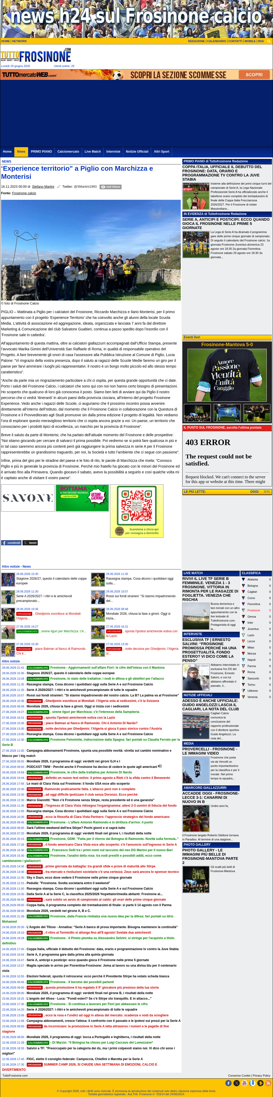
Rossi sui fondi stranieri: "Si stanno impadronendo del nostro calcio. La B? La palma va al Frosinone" (103, 695)
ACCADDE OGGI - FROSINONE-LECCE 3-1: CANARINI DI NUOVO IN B (210, 797)
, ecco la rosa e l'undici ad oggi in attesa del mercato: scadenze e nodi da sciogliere (98, 1015)
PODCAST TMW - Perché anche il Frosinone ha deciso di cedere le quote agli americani (92, 767)
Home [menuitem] (7, 151)
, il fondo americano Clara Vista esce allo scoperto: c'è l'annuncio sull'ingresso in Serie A (102, 844)
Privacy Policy (261, 1075)
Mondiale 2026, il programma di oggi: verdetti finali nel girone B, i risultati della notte (90, 993)
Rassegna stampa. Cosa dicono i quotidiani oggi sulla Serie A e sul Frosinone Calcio (90, 684)
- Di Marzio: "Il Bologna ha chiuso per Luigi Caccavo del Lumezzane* (90, 1042)
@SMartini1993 (85, 187)
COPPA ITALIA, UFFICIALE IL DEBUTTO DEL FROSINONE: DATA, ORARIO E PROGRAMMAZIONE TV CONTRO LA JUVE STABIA (222, 173)
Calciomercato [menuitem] (68, 151)
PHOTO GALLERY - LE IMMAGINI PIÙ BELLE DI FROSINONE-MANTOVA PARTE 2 (210, 856)
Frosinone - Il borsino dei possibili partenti (70, 982)
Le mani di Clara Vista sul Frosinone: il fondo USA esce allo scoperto (78, 783)
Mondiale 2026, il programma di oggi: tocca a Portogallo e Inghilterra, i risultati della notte (94, 1037)
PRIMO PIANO (194, 161)
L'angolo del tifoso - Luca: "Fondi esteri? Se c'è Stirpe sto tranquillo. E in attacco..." (89, 998)
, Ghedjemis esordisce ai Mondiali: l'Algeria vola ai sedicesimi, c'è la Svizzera (93, 701)
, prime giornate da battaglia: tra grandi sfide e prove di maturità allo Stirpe (91, 866)
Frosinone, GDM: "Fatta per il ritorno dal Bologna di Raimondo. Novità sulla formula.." (103, 839)
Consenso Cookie (239, 1075)
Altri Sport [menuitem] (161, 151)
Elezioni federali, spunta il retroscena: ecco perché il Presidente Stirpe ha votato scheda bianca (98, 976)
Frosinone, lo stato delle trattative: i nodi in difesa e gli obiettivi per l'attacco (95, 678)
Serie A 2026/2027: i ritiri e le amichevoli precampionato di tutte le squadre (82, 690)
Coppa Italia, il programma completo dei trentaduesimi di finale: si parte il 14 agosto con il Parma (99, 905)
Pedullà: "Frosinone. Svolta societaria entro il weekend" (68, 883)
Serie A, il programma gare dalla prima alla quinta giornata (70, 954)
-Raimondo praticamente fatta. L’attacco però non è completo (81, 789)
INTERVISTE (193, 634)
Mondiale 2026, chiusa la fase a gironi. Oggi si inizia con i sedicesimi (78, 706)
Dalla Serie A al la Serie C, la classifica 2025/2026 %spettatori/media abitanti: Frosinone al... (95, 894)
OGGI (254, 492)
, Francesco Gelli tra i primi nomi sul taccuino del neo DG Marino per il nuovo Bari (100, 850)
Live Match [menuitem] (93, 151)
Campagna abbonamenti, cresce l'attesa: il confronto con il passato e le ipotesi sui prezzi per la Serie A (104, 1021)
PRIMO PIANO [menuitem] (41, 151)
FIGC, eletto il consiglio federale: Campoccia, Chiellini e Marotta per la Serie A (85, 1059)
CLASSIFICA (251, 573)
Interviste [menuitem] (113, 151)
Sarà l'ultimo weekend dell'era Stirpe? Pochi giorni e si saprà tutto (76, 828)
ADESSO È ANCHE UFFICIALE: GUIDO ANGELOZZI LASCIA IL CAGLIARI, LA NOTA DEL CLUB (210, 705)
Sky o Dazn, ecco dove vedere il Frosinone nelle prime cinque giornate (79, 877)
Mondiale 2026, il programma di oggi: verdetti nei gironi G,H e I (73, 761)
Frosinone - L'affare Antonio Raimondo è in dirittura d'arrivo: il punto (90, 822)
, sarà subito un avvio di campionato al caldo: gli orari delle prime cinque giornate (96, 899)
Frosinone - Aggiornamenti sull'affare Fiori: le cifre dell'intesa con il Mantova (96, 667)
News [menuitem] (21, 151)
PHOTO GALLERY (197, 844)
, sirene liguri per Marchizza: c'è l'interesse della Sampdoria (83, 712)
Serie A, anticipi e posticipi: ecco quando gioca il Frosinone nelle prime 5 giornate (88, 960)
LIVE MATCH (193, 573)
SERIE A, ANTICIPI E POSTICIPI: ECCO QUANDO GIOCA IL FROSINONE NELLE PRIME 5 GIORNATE (226, 223)
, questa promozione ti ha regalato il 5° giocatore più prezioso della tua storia (93, 987)
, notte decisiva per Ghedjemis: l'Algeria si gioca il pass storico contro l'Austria (94, 728)
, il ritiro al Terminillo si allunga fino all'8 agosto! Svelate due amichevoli (89, 932)
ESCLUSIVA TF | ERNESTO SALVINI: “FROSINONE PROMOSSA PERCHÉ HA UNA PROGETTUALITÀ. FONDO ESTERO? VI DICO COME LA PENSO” (209, 650)
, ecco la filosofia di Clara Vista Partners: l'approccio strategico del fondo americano (98, 817)
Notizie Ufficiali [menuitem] (137, 151)
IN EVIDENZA (194, 214)
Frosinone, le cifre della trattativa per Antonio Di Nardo (79, 772)
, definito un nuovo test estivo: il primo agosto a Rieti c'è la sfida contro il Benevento (98, 778)
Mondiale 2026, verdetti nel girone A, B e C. (59, 911)
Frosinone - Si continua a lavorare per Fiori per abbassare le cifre (87, 1004)
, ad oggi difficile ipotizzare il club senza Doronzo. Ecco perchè (82, 794)
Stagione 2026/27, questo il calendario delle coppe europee (71, 673)
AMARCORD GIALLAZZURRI (205, 788)
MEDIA (189, 743)
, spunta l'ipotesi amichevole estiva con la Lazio (71, 717)
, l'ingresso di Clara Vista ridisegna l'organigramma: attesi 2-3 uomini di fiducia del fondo (102, 805)
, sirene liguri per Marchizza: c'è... (51, 631)
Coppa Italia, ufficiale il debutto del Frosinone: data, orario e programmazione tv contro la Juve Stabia (103, 949)
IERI (267, 492)
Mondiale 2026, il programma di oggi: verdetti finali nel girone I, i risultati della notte (89, 833)
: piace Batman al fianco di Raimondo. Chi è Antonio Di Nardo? (82, 723)
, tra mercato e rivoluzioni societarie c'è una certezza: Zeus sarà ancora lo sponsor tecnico (103, 872)
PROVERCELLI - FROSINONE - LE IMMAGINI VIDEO (209, 751)
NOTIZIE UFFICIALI (198, 695)
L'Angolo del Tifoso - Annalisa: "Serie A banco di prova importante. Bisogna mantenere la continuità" (102, 927)
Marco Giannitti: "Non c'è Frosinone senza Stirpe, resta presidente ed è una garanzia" (91, 800)
